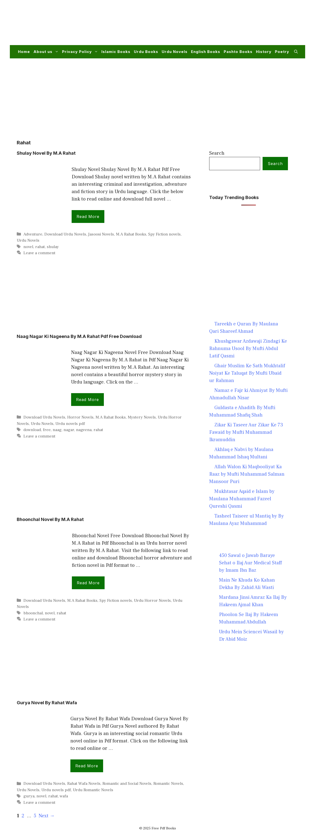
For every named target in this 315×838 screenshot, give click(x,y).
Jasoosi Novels (101, 234)
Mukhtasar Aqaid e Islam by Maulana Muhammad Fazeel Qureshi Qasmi (241, 498)
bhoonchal (33, 613)
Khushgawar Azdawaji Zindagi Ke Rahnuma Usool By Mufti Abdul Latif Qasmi (248, 348)
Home (24, 51)
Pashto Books (238, 51)
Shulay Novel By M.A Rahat (46, 153)
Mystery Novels (142, 417)
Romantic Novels (168, 783)
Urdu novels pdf (70, 423)
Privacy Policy (81, 51)
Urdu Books (146, 51)
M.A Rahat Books (131, 234)
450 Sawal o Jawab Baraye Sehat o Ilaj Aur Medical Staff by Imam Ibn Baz (250, 562)
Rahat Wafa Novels (83, 783)
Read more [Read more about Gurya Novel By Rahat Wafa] (86, 765)
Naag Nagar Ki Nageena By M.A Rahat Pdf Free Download (79, 336)
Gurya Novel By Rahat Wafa (47, 702)
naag (57, 430)
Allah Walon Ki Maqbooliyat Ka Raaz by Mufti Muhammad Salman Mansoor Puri (246, 474)
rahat (40, 247)
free (47, 430)
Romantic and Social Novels (126, 783)
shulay (53, 247)
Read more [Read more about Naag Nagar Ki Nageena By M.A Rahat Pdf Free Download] (87, 399)
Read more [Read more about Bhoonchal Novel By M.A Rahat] (88, 582)
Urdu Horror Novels (152, 600)
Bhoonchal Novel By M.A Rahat (50, 519)
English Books (205, 51)
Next (47, 816)
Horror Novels (80, 417)
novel (28, 247)
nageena (84, 430)
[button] (295, 51)
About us (46, 51)
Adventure (32, 234)
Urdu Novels (175, 51)
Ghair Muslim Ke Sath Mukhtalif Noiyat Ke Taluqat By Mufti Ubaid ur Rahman (247, 373)
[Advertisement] (208, 26)
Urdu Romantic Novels (93, 790)
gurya (28, 796)
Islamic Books (115, 51)
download (32, 430)
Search (216, 153)
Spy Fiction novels (164, 234)
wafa (64, 796)
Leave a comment (39, 253)
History (263, 51)
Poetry (282, 51)
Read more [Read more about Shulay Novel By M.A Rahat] (88, 216)
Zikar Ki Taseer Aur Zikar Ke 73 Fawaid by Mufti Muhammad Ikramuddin (246, 432)
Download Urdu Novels (65, 234)
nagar (68, 430)
